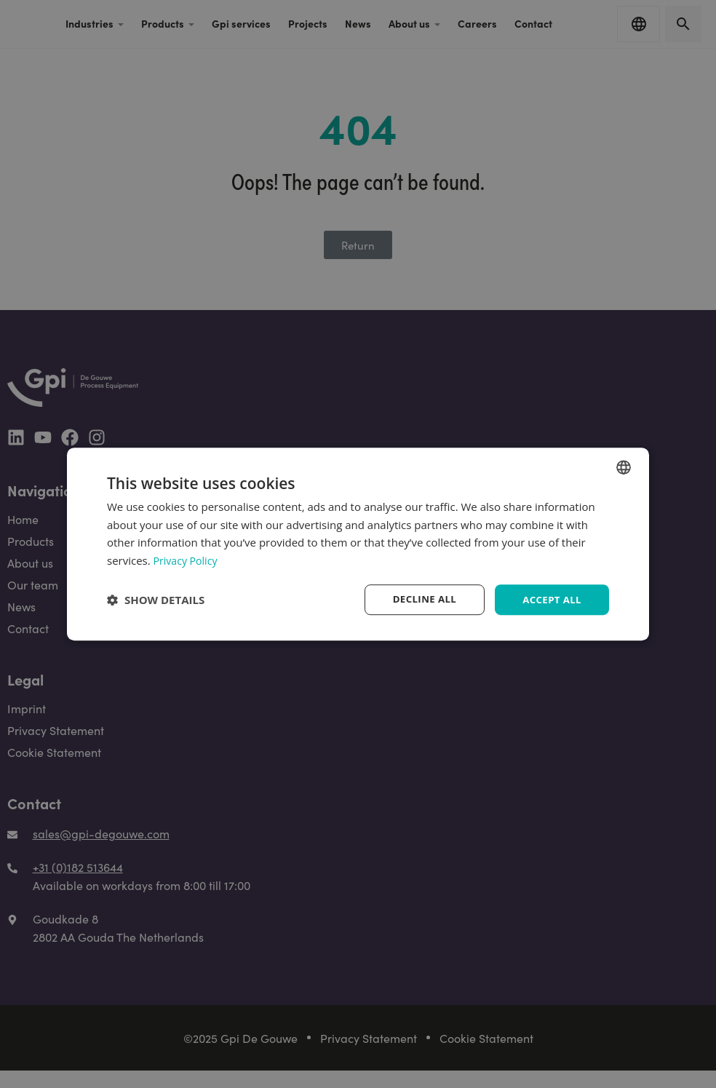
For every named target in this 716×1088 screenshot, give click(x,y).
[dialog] (358, 544)
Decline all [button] (419, 599)
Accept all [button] (550, 599)
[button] (155, 599)
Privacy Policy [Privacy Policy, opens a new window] (188, 559)
